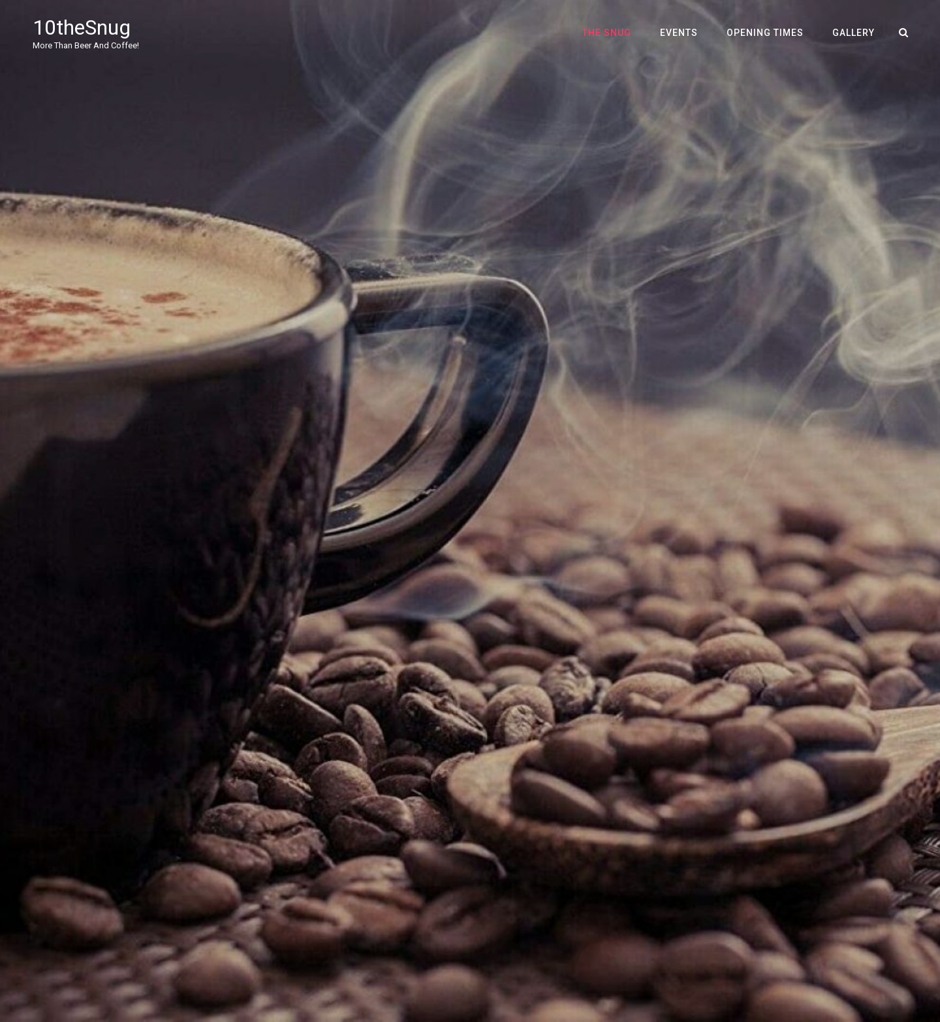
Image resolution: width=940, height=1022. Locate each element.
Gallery (853, 32)
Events (679, 32)
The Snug (606, 32)
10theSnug (82, 27)
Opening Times (765, 32)
